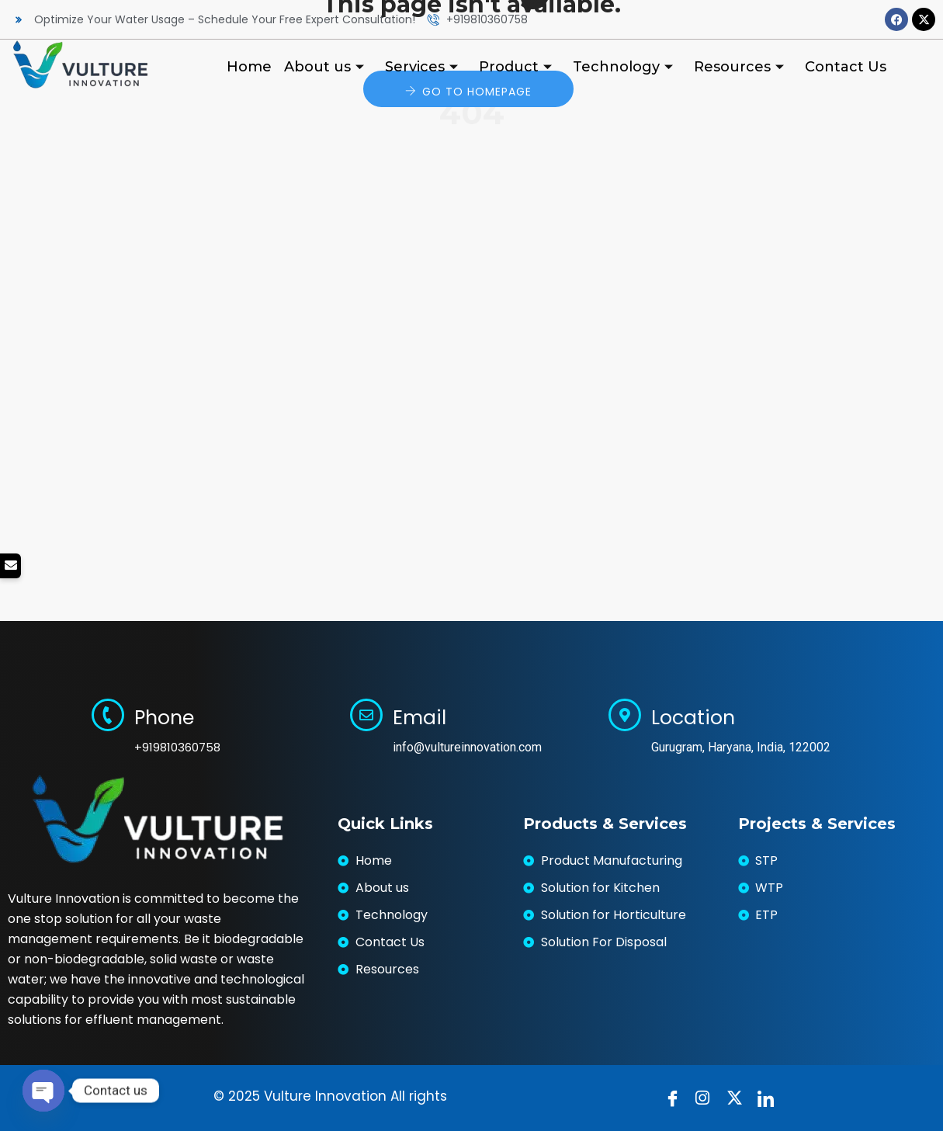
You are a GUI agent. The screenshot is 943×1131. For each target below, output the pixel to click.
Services (423, 66)
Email (419, 717)
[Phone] (108, 715)
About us (326, 66)
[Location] (624, 715)
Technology (625, 66)
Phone (164, 717)
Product (517, 66)
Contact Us (845, 66)
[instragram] (707, 1098)
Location (693, 717)
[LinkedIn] (769, 1098)
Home (249, 66)
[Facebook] (676, 1098)
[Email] (366, 715)
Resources (741, 66)
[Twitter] (738, 1098)
